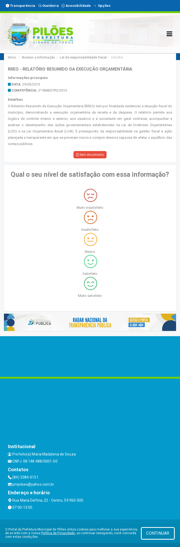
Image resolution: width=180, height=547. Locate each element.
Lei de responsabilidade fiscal (83, 57)
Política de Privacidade (58, 533)
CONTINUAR (157, 533)
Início (12, 57)
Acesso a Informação (38, 57)
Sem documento (90, 155)
